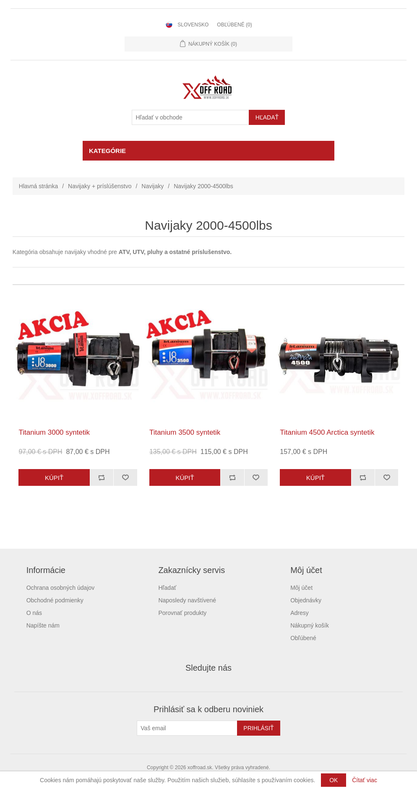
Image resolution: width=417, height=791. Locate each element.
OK (333, 780)
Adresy (299, 612)
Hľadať (167, 587)
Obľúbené (303, 638)
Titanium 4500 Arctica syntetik (327, 432)
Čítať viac (364, 780)
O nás (34, 612)
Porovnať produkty (182, 612)
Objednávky (305, 600)
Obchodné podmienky (54, 600)
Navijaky (152, 186)
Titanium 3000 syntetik (53, 432)
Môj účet (301, 587)
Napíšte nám (43, 625)
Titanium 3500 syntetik (184, 432)
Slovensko (192, 25)
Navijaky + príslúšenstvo (99, 186)
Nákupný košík (309, 625)
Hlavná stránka (38, 186)
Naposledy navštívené (187, 600)
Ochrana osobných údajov (60, 587)
